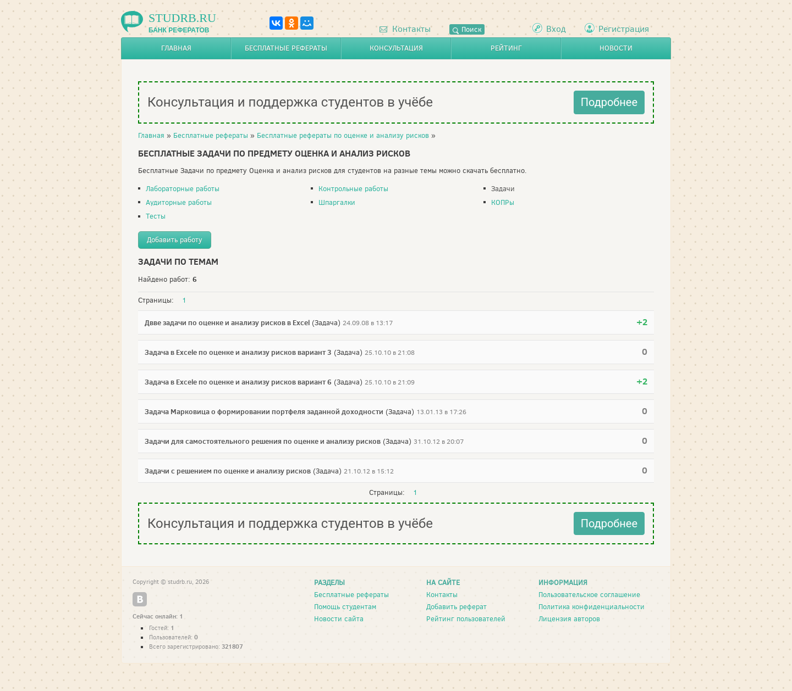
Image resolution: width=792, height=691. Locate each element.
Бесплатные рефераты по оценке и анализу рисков (343, 135)
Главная (176, 48)
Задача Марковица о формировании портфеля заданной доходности (264, 411)
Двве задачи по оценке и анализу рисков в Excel (227, 322)
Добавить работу (174, 239)
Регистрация (623, 29)
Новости (616, 48)
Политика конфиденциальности (591, 606)
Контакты (405, 29)
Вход (556, 29)
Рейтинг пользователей (465, 618)
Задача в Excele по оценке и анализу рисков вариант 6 (238, 382)
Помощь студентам (345, 606)
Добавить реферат (456, 606)
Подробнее (609, 102)
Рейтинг (506, 48)
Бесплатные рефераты (286, 48)
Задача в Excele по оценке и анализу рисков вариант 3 (238, 352)
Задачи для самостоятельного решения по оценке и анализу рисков (263, 441)
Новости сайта (339, 618)
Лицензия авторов (569, 618)
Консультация (396, 48)
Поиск (467, 29)
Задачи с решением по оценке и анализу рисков (228, 471)
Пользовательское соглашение (589, 594)
